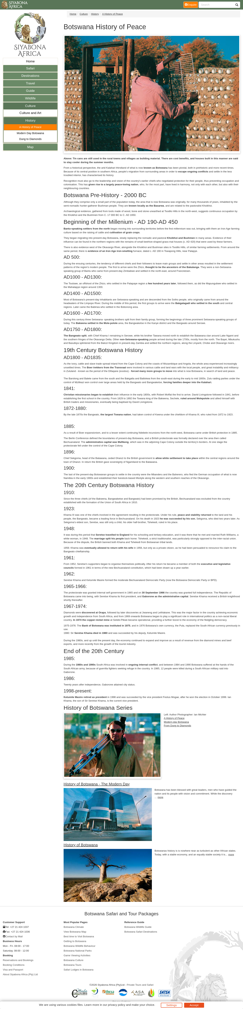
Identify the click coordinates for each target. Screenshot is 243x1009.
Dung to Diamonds (30, 139)
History (30, 120)
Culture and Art (30, 113)
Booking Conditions (13, 964)
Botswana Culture (73, 960)
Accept (194, 1005)
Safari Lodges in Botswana (78, 969)
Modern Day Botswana (30, 133)
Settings (171, 1005)
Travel (30, 83)
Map (30, 147)
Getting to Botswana (75, 941)
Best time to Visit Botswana (79, 936)
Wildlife (30, 98)
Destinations (30, 76)
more (160, 797)
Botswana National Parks (78, 950)
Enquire (191, 4)
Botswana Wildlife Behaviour (79, 946)
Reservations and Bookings (18, 960)
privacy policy (116, 1004)
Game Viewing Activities (77, 955)
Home (30, 61)
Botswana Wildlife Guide (137, 927)
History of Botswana (81, 845)
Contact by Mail (14, 936)
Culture (30, 106)
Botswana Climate (74, 927)
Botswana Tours (72, 964)
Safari (30, 68)
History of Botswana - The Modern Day (97, 784)
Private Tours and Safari (140, 984)
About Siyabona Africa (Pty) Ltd (20, 974)
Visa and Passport (13, 969)
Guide (30, 91)
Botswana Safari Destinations (140, 931)
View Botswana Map (75, 931)
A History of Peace (30, 127)
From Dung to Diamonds (177, 725)
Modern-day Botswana (176, 722)
